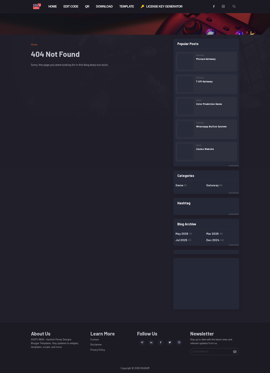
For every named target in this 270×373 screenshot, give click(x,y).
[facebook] (214, 6)
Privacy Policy (97, 349)
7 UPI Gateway (204, 81)
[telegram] (142, 343)
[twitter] (170, 343)
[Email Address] (210, 351)
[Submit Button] (235, 351)
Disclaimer (96, 344)
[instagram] (223, 6)
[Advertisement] (206, 283)
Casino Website (205, 148)
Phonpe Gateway (206, 58)
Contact (94, 339)
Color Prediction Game (209, 103)
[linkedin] (151, 343)
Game (198, 100)
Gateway (200, 55)
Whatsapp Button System (211, 126)
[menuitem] (52, 6)
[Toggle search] (234, 6)
